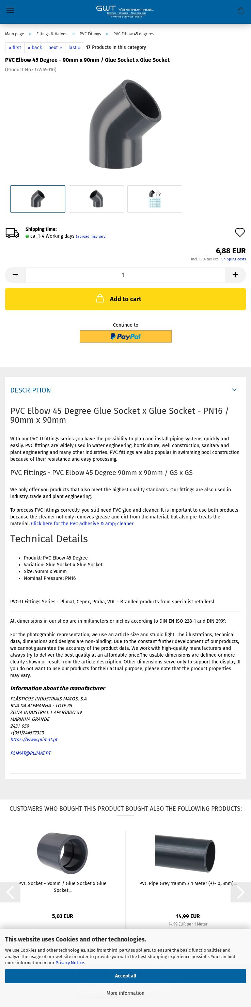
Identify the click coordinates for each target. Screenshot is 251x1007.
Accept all (125, 976)
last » (74, 48)
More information (125, 993)
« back (35, 48)
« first (15, 48)
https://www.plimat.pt (33, 740)
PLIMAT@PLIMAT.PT (30, 753)
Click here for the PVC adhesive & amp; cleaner (82, 524)
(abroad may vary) (91, 236)
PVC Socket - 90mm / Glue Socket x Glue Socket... (62, 887)
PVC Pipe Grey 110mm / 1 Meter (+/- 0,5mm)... (188, 883)
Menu (10, 10)
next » (55, 48)
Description (30, 390)
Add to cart (118, 298)
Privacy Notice (70, 962)
